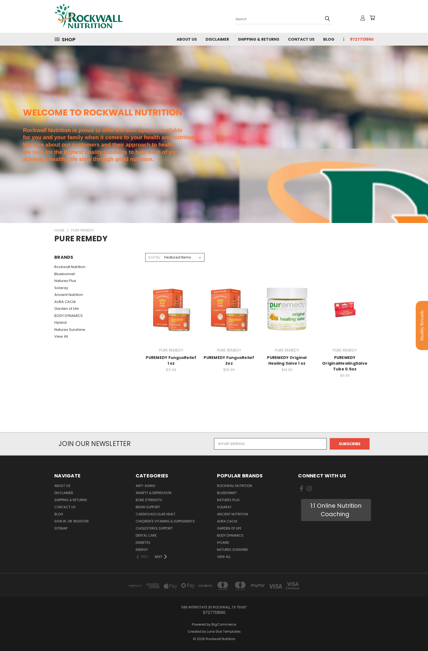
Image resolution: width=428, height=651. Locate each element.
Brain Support (148, 507)
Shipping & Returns (258, 39)
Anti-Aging (145, 485)
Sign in (60, 521)
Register (81, 521)
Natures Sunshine (69, 329)
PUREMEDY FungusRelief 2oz (229, 360)
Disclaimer (217, 39)
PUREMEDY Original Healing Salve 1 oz (287, 360)
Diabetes (143, 542)
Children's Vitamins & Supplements (165, 521)
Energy (142, 549)
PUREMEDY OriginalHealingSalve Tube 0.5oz (344, 363)
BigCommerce (224, 624)
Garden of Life (66, 308)
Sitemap (60, 528)
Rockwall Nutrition (69, 266)
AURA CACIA (65, 301)
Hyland (60, 322)
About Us (187, 39)
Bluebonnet (64, 274)
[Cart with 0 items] (372, 17)
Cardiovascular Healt (156, 514)
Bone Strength (149, 500)
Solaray (61, 287)
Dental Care (146, 535)
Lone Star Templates (224, 631)
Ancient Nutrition (68, 294)
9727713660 (362, 39)
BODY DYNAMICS (68, 315)
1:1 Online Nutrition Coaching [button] (336, 510)
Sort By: (154, 257)
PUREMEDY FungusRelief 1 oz (171, 360)
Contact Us (301, 39)
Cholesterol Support (154, 528)
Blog (328, 39)
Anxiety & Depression (153, 493)
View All (61, 336)
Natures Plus (65, 280)
